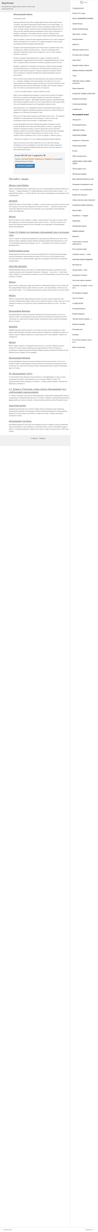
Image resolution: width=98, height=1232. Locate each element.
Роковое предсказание (79, 145)
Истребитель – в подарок (80, 215)
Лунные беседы (77, 23)
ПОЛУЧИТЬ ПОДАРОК (25, 166)
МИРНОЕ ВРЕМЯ (78, 231)
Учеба (74, 76)
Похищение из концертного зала (82, 184)
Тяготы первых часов (79, 169)
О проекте (34, 438)
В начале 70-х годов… (79, 13)
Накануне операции (78, 324)
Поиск (83, 2)
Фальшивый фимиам (19, 311)
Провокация (76, 221)
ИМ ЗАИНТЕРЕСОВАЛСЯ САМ (82, 179)
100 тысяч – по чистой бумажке (82, 189)
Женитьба (75, 236)
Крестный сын (77, 264)
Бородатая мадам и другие (80, 65)
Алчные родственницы (79, 104)
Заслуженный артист (79, 308)
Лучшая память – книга (79, 270)
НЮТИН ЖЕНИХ (18, 266)
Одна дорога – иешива (79, 34)
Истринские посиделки (79, 275)
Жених (12, 216)
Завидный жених (17, 405)
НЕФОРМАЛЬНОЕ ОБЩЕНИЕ (82, 259)
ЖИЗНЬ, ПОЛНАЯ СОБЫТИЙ (82, 70)
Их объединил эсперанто (80, 293)
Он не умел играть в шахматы (81, 280)
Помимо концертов (78, 314)
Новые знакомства (78, 88)
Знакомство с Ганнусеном (80, 140)
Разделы (42, 438)
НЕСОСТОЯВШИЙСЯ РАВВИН (82, 18)
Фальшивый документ (20, 421)
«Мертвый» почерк (78, 130)
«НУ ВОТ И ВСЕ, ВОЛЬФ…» (81, 319)
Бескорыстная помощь (79, 99)
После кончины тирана (79, 249)
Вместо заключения (78, 347)
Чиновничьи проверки (79, 174)
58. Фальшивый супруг (21, 373)
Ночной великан (77, 39)
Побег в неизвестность (79, 156)
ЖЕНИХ (13, 201)
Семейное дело (77, 109)
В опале (74, 151)
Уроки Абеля (76, 60)
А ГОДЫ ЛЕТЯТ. (77, 303)
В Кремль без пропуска (79, 195)
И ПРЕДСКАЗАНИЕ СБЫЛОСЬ (82, 205)
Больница (75, 334)
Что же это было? (77, 298)
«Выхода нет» (76, 119)
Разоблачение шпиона (79, 226)
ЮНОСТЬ (75, 44)
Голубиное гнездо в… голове (81, 254)
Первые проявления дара (80, 29)
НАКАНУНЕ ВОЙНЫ (79, 135)
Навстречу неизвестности (80, 49)
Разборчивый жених (19, 250)
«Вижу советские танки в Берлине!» (83, 200)
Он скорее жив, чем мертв (80, 55)
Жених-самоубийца (19, 185)
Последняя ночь (77, 329)
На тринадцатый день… (80, 125)
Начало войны (76, 210)
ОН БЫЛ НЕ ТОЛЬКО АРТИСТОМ (83, 93)
